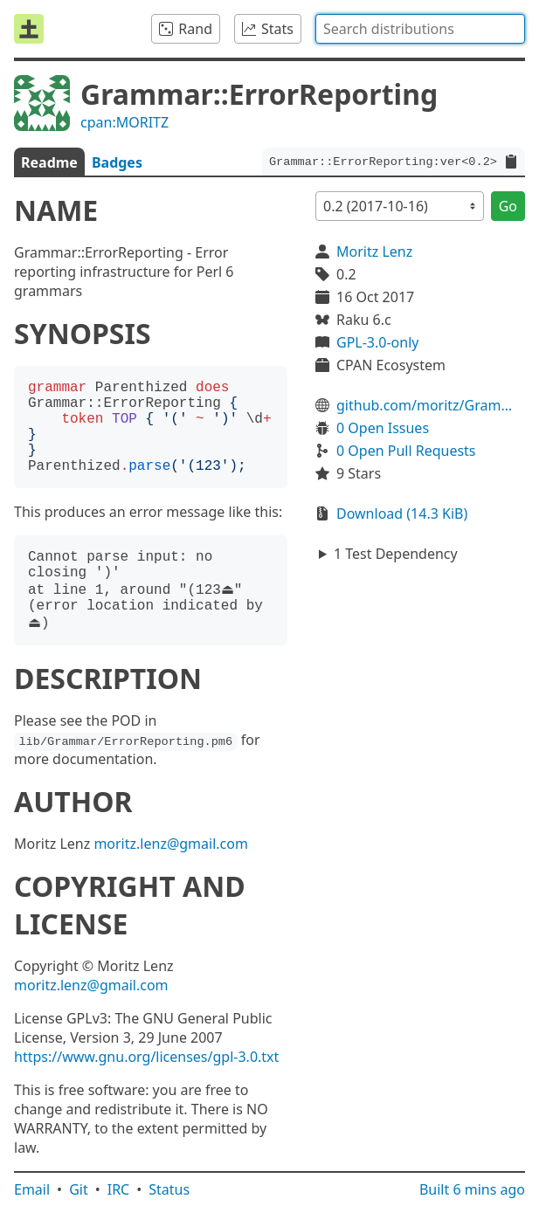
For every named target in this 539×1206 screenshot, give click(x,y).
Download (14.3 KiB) (401, 513)
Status (169, 1189)
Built (472, 1189)
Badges (117, 162)
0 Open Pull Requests (406, 450)
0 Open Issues (382, 428)
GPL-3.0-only (377, 342)
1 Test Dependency (396, 553)
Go (508, 206)
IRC (118, 1189)
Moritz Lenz (374, 251)
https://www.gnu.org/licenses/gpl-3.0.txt (146, 1056)
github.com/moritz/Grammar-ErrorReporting (430, 405)
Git (78, 1189)
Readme (49, 162)
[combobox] (420, 29)
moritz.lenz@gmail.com (170, 843)
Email (32, 1189)
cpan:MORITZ (124, 122)
